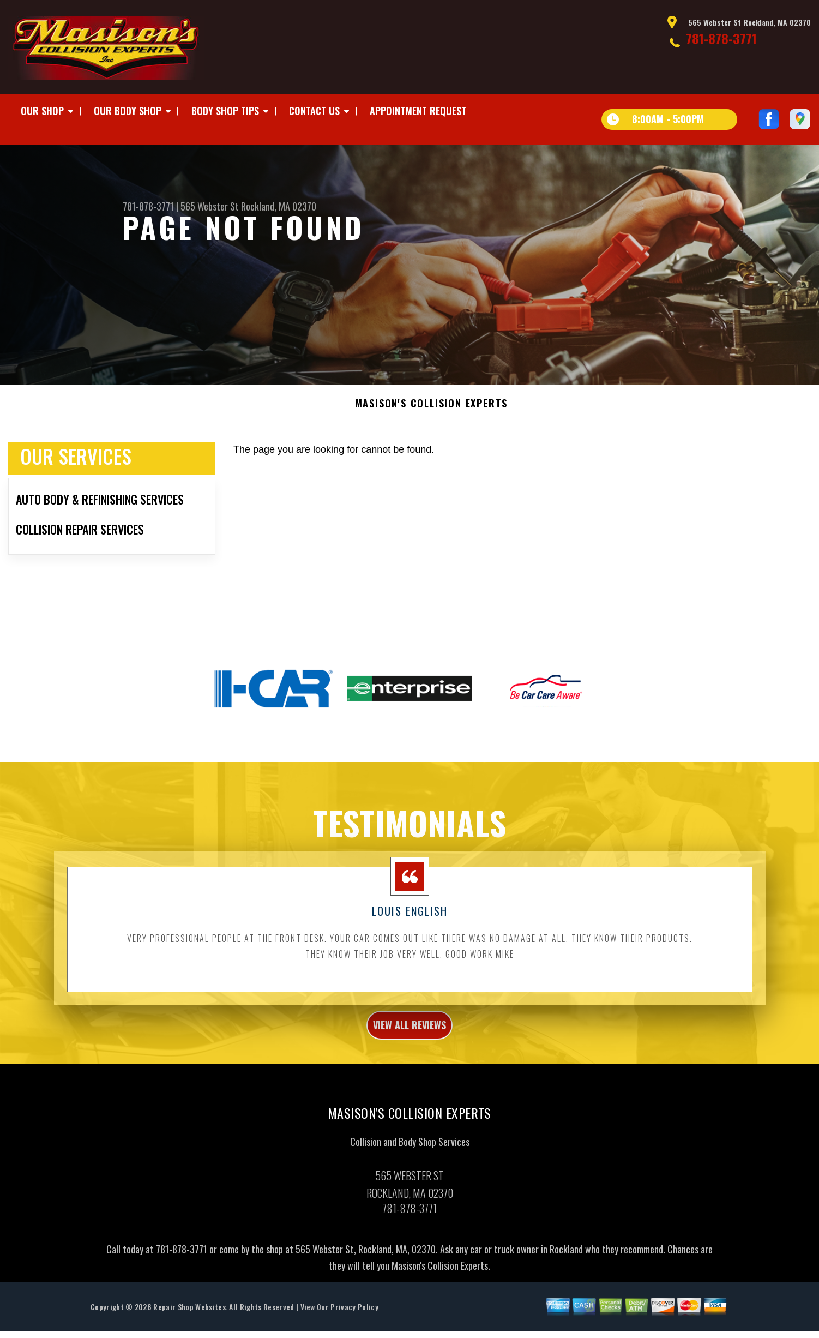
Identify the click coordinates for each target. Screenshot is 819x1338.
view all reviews (409, 1041)
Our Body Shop (127, 111)
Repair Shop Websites (189, 1327)
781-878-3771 (721, 38)
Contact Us (314, 111)
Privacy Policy (354, 1327)
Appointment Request (418, 111)
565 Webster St (209, 206)
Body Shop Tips (225, 111)
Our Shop (42, 111)
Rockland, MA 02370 (278, 206)
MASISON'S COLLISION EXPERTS (431, 417)
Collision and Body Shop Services (409, 1162)
